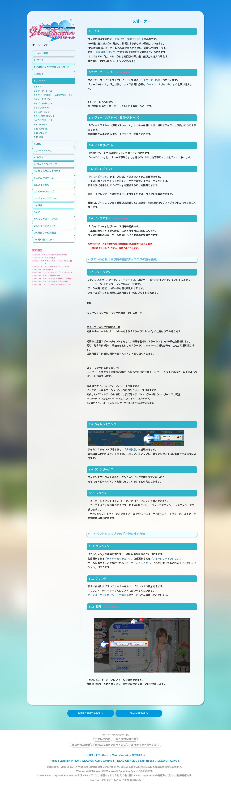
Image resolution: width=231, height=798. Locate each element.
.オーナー (41, 80)
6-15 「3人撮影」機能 (46, 275)
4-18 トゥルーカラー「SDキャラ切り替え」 (52, 262)
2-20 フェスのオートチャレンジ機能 (51, 279)
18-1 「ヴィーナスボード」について (51, 284)
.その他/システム (45, 239)
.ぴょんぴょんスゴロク (48, 171)
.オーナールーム (44, 150)
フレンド (43, 133)
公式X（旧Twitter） (97, 755)
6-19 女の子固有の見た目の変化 (49, 255)
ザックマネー (44, 108)
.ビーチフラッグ (45, 191)
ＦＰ (40, 87)
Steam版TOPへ (139, 713)
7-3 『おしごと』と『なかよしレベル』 (53, 272)
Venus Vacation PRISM (65, 760)
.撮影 (38, 143)
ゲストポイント (45, 103)
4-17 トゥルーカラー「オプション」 (50, 266)
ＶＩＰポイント (45, 99)
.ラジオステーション (47, 219)
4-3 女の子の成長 (43, 258)
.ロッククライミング (46, 164)
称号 (41, 137)
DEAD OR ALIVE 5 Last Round (135, 760)
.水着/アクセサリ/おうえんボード (52, 67)
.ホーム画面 (42, 53)
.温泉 (39, 205)
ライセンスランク (46, 116)
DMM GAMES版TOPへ (90, 713)
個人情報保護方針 (126, 739)
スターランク (44, 112)
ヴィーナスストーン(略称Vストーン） (55, 95)
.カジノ (39, 157)
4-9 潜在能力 (42, 270)
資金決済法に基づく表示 (145, 745)
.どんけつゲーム (45, 178)
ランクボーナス (45, 120)
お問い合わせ (102, 739)
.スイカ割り (43, 185)
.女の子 (39, 74)
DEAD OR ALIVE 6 (169, 760)
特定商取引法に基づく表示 (110, 745)
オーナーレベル (45, 91)
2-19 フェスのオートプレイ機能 (50, 281)
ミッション (44, 129)
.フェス (39, 60)
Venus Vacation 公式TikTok (128, 755)
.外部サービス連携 (46, 232)
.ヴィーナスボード (46, 225)
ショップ (43, 124)
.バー (39, 212)
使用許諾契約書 (81, 745)
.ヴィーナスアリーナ (47, 198)
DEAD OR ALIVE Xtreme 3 (98, 760)
